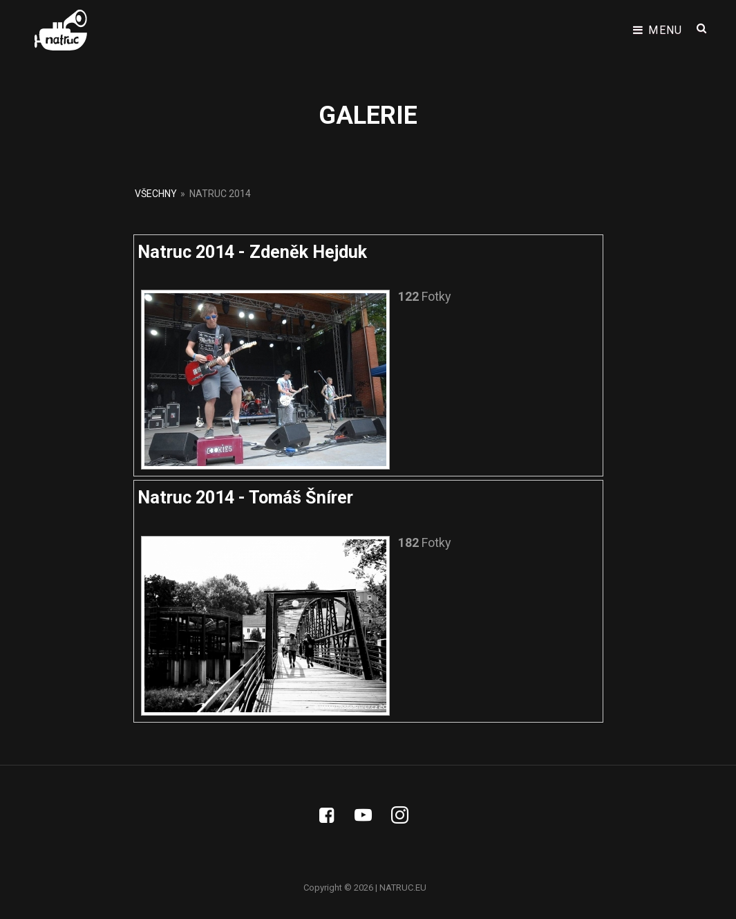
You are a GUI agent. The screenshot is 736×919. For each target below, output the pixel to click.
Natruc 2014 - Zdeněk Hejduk (252, 252)
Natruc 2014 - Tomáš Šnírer (245, 498)
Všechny (156, 193)
